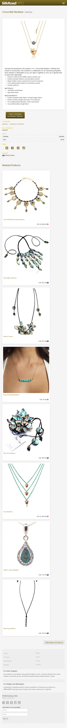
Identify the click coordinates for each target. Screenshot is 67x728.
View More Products (54, 642)
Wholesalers (8, 661)
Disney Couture (8, 155)
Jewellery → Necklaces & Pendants (13, 124)
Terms (38, 657)
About (38, 653)
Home (6, 653)
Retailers (6, 665)
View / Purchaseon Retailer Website (15, 115)
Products (7, 657)
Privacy (38, 661)
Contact (38, 664)
